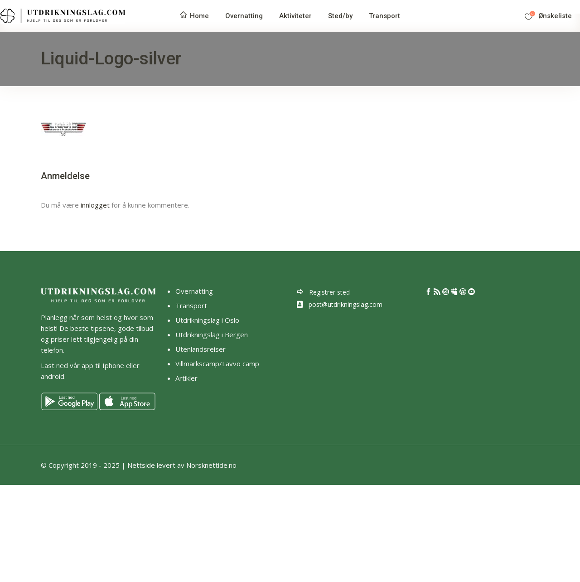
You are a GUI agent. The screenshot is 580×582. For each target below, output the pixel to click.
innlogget (95, 204)
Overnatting (194, 291)
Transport (191, 305)
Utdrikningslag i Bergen (211, 334)
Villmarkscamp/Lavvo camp (217, 363)
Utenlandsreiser (200, 349)
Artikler (187, 378)
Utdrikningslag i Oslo (207, 320)
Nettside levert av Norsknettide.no (182, 465)
